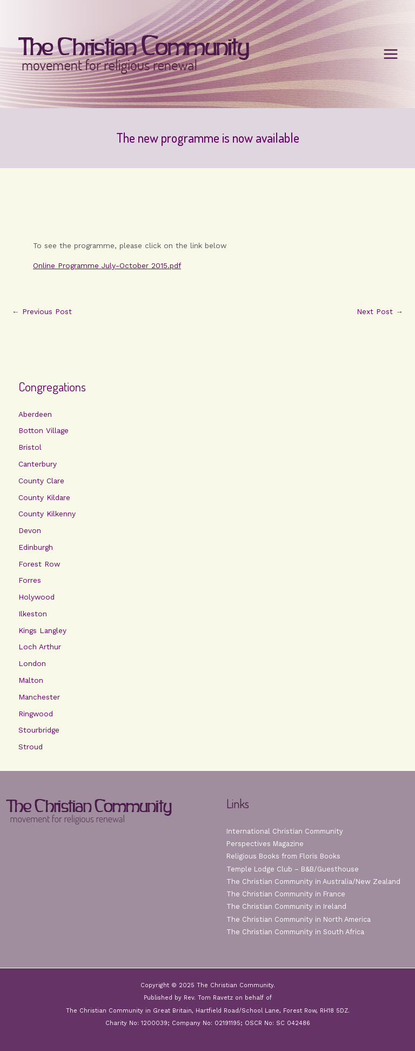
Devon (29, 530)
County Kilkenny (47, 513)
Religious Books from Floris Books (283, 856)
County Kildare (44, 497)
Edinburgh (35, 547)
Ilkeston (32, 613)
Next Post (380, 312)
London (32, 663)
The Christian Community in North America (298, 919)
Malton (30, 680)
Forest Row (39, 564)
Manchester (39, 697)
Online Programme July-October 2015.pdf (107, 265)
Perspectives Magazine (265, 844)
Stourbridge (38, 730)
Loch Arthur (39, 646)
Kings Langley (42, 630)
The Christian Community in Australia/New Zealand (313, 881)
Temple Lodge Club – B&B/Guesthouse (292, 869)
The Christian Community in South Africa (295, 932)
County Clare (41, 480)
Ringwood (35, 713)
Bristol (30, 447)
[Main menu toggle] (391, 54)
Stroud (30, 746)
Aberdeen (35, 414)
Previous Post (42, 312)
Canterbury (37, 464)
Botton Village (43, 430)
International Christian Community (284, 831)
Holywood (36, 597)
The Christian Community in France (285, 894)
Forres (29, 580)
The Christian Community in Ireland (286, 906)
